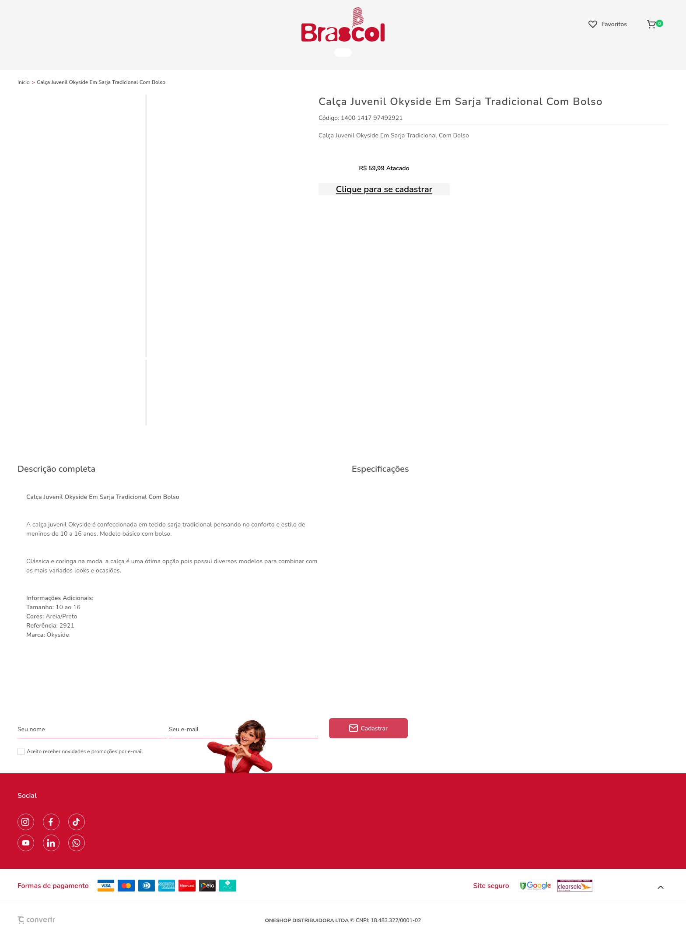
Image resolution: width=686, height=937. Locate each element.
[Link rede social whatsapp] (76, 843)
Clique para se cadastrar (384, 189)
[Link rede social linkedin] (51, 843)
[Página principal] (343, 24)
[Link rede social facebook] (51, 822)
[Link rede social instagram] (26, 822)
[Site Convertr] (56, 920)
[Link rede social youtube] (26, 843)
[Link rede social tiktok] (76, 822)
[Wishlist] (607, 24)
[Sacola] (655, 24)
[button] (660, 887)
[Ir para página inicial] (24, 82)
